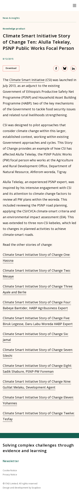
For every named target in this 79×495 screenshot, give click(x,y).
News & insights (11, 18)
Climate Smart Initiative (27, 80)
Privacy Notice (10, 474)
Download (11, 68)
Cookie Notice (10, 470)
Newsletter (11, 461)
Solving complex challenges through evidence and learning (38, 447)
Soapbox (36, 487)
